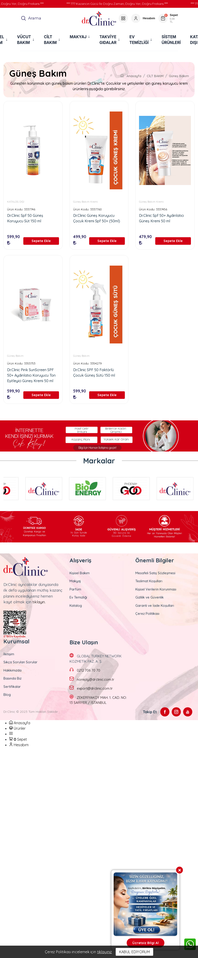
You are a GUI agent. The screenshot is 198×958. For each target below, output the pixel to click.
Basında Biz (12, 678)
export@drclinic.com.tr (95, 688)
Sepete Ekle (41, 241)
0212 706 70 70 (88, 670)
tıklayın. (38, 601)
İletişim (8, 654)
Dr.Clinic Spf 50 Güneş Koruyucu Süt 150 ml (25, 218)
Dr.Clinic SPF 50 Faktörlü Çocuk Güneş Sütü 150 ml (94, 372)
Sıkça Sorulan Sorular (20, 662)
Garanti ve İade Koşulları (154, 605)
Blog (7, 694)
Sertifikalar (12, 686)
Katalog (76, 605)
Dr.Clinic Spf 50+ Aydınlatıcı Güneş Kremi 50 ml (161, 218)
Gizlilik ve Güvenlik (149, 597)
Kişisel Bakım (80, 573)
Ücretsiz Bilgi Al (145, 943)
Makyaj (75, 581)
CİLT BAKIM (155, 76)
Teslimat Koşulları (148, 581)
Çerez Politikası (147, 613)
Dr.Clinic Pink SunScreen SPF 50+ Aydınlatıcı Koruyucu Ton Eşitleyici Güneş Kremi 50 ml (31, 375)
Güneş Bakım (179, 76)
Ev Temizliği (78, 597)
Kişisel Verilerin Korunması (155, 589)
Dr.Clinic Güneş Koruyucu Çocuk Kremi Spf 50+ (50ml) (96, 218)
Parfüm (75, 589)
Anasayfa (130, 76)
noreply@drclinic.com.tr (95, 679)
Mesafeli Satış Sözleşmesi (155, 573)
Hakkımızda (12, 670)
